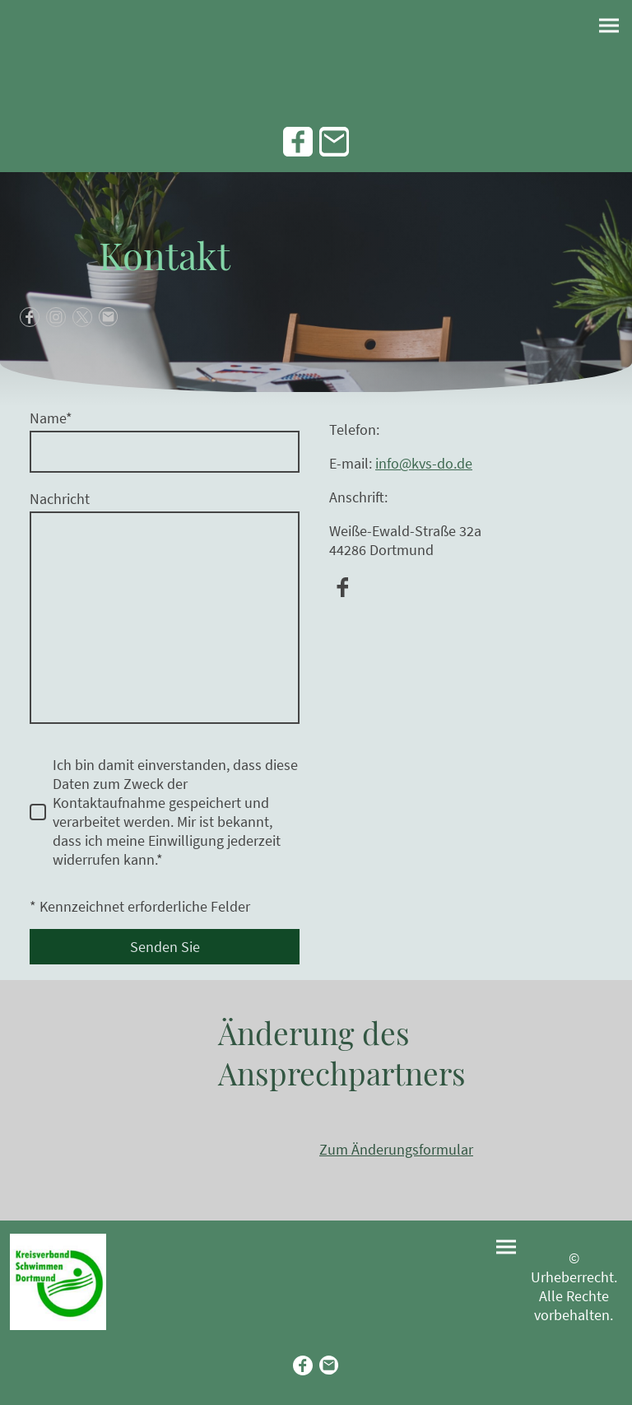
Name (51, 417)
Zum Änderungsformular (396, 1149)
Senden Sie (165, 946)
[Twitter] (82, 317)
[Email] (334, 141)
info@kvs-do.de (423, 463)
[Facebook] (298, 141)
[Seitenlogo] (58, 1282)
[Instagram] (56, 317)
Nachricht (60, 498)
